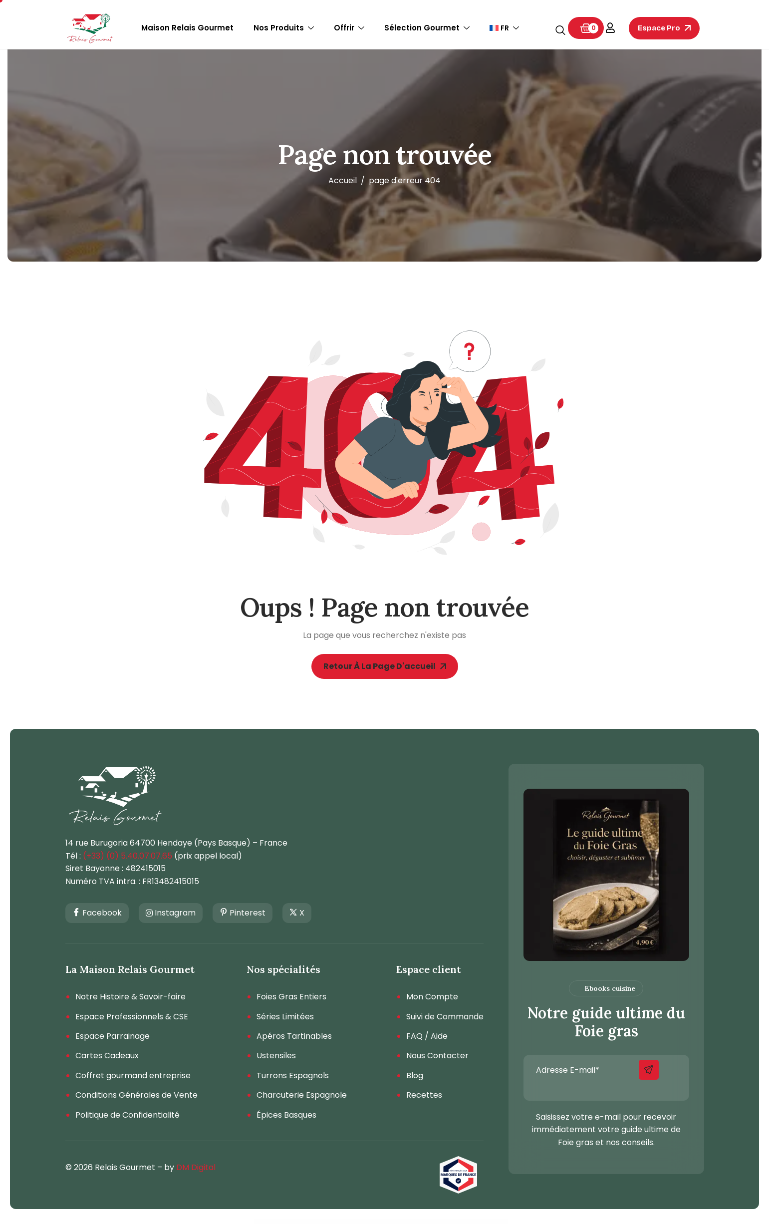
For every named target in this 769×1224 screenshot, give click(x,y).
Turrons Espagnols (292, 1075)
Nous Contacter (437, 1055)
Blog (414, 1075)
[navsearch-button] (560, 31)
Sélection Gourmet (427, 27)
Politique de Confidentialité (127, 1115)
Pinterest (242, 913)
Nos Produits (284, 27)
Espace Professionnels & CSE (131, 1016)
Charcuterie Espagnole (301, 1095)
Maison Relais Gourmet (187, 27)
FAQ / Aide (427, 1036)
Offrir (349, 27)
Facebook (97, 913)
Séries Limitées (285, 1016)
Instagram (171, 912)
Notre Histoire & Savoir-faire (130, 996)
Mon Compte (432, 996)
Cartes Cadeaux (107, 1055)
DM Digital (196, 1167)
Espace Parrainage (112, 1036)
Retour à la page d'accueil (384, 666)
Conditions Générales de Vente (136, 1095)
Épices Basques (286, 1115)
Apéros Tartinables (294, 1036)
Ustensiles (276, 1055)
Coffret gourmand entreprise (133, 1075)
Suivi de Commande (445, 1016)
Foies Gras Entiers (291, 996)
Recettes (424, 1095)
